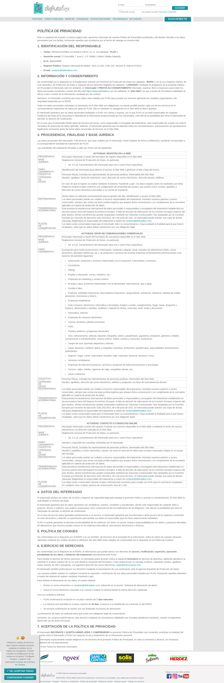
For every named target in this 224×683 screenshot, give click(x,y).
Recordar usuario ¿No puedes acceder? (148, 12)
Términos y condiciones (70, 681)
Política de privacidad (88, 681)
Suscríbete (177, 19)
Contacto (55, 681)
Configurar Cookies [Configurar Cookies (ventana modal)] (20, 677)
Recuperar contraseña (167, 12)
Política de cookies (105, 681)
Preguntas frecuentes (42, 681)
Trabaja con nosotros (136, 681)
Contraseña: (157, 7)
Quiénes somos (120, 681)
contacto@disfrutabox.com (64, 70)
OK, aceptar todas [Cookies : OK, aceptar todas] (21, 671)
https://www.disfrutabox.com (100, 91)
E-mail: (130, 7)
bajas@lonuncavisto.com (128, 565)
